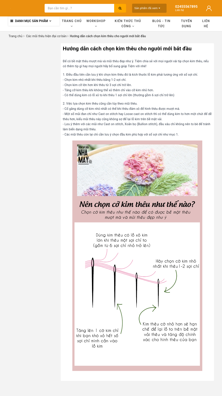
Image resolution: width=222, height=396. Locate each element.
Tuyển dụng (186, 23)
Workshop (96, 23)
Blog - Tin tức (161, 23)
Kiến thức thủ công (128, 23)
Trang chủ (72, 23)
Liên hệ (206, 23)
